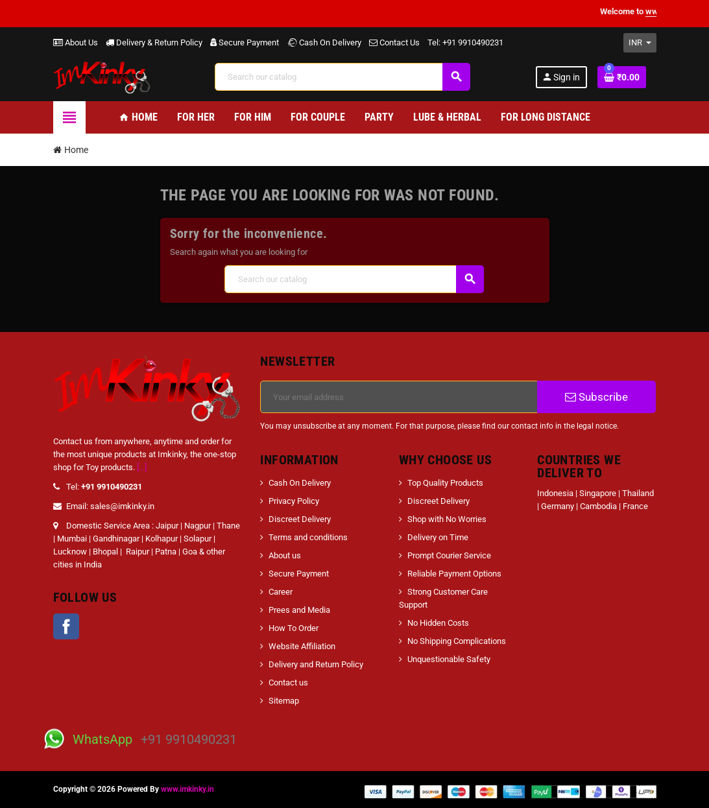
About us (285, 555)
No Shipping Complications (456, 641)
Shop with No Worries (447, 519)
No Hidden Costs (438, 623)
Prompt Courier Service (449, 555)
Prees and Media (299, 610)
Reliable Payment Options (454, 573)
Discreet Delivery (300, 519)
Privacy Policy (294, 501)
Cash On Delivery (324, 42)
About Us (75, 42)
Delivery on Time (437, 537)
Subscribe (596, 396)
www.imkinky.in (187, 789)
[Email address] (399, 397)
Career (281, 592)
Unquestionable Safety (448, 659)
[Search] (342, 77)
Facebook (66, 626)
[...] (142, 467)
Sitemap (284, 701)
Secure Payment (244, 42)
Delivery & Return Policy (154, 42)
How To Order (293, 628)
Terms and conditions (308, 537)
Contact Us (394, 42)
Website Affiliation (302, 646)
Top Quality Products (445, 483)
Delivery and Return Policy (316, 664)
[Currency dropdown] (639, 43)
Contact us (288, 682)
